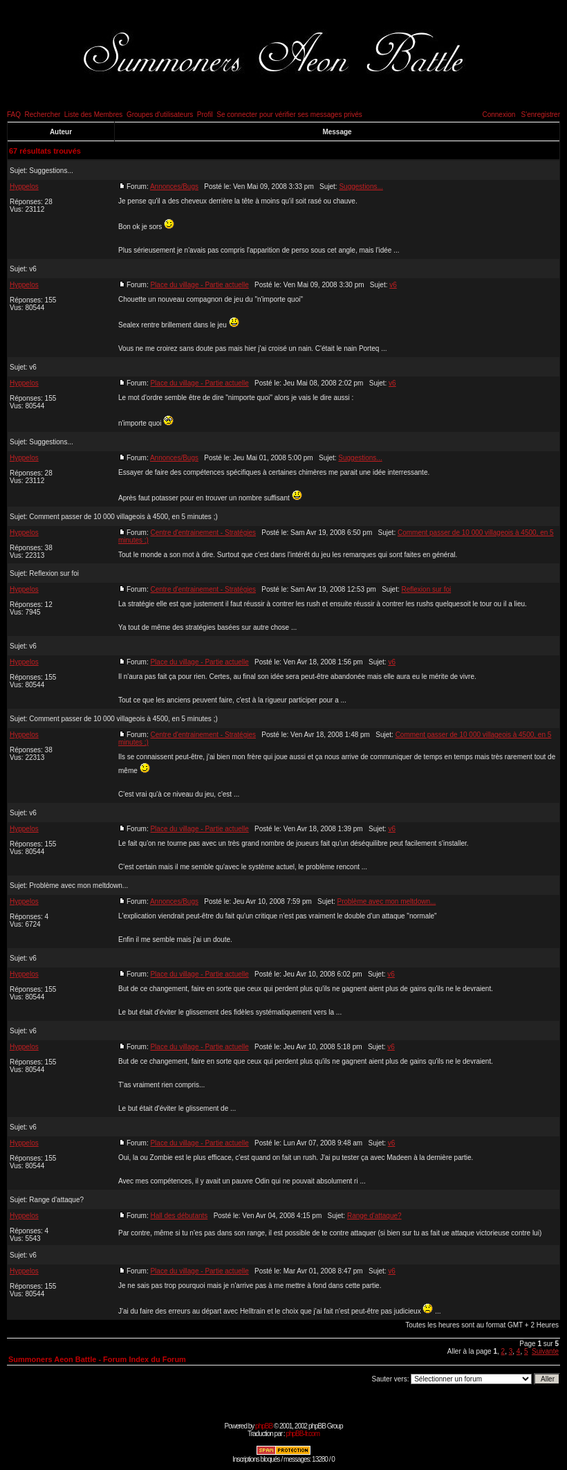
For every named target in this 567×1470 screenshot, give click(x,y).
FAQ (14, 114)
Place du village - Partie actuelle (199, 285)
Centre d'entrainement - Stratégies (203, 532)
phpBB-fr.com (302, 1433)
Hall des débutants (178, 1215)
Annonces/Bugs (174, 186)
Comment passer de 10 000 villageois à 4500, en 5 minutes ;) (123, 516)
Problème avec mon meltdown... (78, 885)
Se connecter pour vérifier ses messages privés (289, 114)
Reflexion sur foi (54, 573)
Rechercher (43, 114)
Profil (205, 114)
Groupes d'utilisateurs (160, 114)
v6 (33, 269)
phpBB (263, 1426)
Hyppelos (24, 186)
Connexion (498, 114)
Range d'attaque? (56, 1200)
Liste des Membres (93, 114)
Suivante (545, 1351)
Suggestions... (51, 170)
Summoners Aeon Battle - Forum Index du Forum (97, 1359)
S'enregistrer (540, 114)
